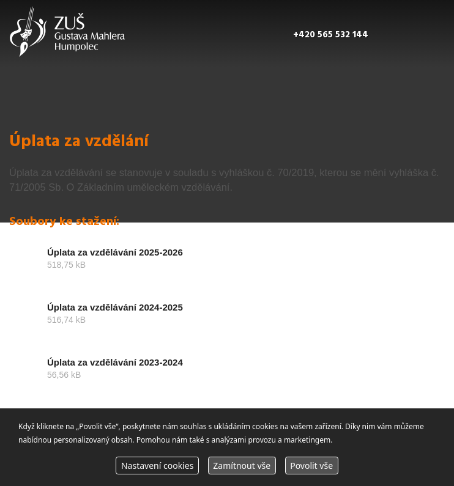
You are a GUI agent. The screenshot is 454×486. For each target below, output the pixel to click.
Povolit (311, 465)
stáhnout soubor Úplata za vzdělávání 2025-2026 (227, 264)
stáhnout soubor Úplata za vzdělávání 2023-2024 (227, 374)
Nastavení (157, 465)
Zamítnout (241, 465)
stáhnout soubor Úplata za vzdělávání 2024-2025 (227, 319)
